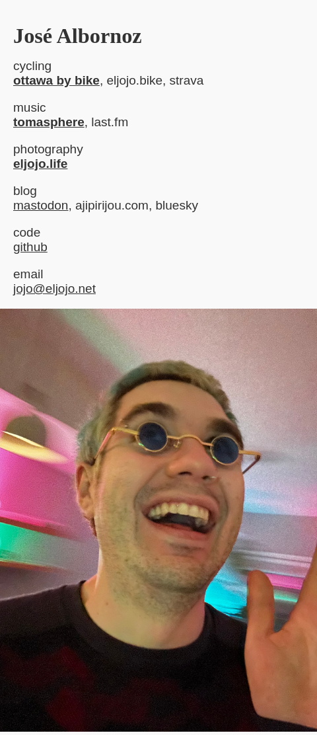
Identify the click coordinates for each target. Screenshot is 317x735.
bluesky (176, 205)
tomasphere (49, 122)
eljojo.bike (134, 80)
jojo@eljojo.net (54, 288)
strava (187, 80)
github (30, 247)
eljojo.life (40, 164)
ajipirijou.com (112, 205)
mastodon (40, 205)
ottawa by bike (56, 80)
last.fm (109, 122)
